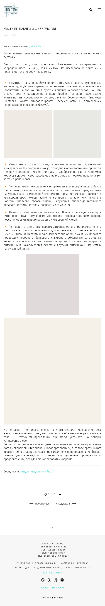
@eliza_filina (35, 46)
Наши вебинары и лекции (52, 555)
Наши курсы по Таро (53, 549)
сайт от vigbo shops (52, 597)
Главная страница (52, 543)
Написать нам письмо (52, 587)
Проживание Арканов (52, 546)
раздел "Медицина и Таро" (37, 471)
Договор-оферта (52, 572)
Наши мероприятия (52, 552)
